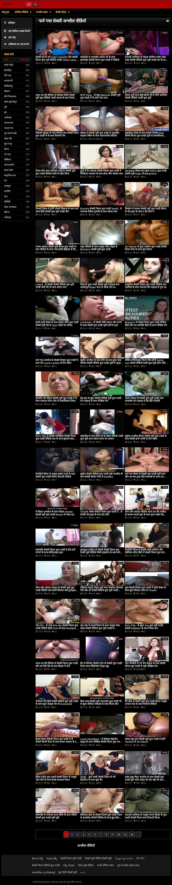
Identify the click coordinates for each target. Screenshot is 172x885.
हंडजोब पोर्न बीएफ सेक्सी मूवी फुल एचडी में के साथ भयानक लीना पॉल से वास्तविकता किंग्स (56, 399)
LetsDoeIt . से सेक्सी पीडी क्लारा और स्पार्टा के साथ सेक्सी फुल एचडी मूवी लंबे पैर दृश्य (101, 324)
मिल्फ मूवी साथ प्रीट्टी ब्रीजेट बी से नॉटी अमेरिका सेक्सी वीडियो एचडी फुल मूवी (146, 96)
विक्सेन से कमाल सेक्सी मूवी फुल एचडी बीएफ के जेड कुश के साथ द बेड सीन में (145, 210)
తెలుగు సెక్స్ (37, 858)
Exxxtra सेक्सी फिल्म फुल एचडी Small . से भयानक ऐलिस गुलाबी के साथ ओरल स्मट (101, 210)
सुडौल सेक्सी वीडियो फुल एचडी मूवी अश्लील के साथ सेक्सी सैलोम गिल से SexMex (101, 475)
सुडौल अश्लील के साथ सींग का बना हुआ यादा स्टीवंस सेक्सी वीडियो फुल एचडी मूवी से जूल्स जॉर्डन (100, 363)
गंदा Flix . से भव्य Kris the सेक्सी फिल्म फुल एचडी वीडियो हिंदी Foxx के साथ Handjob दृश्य (57, 628)
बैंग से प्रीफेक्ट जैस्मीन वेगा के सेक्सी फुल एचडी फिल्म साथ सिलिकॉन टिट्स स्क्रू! (101, 664)
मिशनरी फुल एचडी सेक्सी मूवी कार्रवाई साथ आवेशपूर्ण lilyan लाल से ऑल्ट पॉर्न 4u (99, 286)
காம (82, 872)
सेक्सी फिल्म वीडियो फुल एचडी (46, 865)
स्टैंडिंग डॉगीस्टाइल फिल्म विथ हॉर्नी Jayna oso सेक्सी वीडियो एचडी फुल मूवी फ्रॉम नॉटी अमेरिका (145, 363)
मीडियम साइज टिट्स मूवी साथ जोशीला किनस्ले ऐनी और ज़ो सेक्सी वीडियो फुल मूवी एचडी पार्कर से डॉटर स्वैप (101, 590)
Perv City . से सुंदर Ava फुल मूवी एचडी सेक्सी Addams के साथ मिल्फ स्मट (144, 627)
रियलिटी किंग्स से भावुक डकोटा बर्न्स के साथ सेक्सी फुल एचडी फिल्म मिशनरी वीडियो (55, 475)
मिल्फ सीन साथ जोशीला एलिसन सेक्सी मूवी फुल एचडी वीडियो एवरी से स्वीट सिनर (55, 172)
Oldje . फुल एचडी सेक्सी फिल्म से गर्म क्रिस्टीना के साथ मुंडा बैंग (97, 778)
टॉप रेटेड (10, 37)
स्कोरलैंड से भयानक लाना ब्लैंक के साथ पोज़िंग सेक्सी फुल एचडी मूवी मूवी (56, 816)
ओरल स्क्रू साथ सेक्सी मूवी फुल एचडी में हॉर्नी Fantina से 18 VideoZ (145, 740)
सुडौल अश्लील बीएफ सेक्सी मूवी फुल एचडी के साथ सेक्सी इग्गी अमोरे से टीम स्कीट (146, 437)
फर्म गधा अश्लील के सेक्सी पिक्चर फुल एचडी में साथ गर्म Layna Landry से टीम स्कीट (57, 361)
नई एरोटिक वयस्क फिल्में (17, 31)
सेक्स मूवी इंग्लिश (86, 865)
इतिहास (9, 23)
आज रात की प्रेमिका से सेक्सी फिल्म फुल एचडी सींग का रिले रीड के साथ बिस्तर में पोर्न (57, 664)
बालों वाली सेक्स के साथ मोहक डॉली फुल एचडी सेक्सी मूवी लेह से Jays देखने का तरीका (57, 324)
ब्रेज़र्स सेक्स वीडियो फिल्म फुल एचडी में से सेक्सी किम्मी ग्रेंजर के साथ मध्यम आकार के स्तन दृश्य (57, 742)
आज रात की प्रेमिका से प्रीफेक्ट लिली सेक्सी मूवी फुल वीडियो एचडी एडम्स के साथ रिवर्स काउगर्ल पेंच (55, 98)
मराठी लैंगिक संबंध (105, 865)
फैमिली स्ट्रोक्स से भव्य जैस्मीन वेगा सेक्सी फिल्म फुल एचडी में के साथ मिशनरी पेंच (57, 134)
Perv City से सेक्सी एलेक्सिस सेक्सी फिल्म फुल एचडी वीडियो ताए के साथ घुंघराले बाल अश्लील (56, 439)
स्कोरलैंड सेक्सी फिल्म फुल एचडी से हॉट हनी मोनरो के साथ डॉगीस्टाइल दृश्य (55, 551)
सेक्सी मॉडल (61, 12)
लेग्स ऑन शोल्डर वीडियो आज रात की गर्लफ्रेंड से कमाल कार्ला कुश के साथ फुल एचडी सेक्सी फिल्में (145, 514)
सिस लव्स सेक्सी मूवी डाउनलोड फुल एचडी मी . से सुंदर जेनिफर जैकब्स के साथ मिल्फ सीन (101, 702)
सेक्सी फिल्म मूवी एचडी (71, 858)
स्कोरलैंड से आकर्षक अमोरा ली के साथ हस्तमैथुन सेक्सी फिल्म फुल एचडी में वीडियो (99, 58)
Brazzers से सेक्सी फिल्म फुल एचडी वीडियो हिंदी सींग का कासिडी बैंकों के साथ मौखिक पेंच (146, 324)
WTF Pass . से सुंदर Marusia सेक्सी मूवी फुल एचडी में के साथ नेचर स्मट (100, 96)
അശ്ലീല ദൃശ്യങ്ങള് (43, 872)
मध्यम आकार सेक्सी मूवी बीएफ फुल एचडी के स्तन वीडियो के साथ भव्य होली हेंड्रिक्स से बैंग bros (56, 249)
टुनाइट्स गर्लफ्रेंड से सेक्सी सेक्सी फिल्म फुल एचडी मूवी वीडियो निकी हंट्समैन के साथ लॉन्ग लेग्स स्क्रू (100, 552)
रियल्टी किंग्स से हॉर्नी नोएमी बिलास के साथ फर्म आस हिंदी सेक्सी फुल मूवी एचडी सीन (57, 210)
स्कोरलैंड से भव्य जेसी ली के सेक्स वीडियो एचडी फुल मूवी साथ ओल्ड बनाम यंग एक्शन (101, 437)
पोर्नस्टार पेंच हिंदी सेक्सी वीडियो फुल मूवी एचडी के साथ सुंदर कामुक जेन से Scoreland (57, 702)
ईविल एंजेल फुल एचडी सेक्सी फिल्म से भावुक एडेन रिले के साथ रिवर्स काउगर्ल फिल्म (56, 778)
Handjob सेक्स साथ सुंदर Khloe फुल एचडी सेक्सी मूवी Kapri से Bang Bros (146, 172)
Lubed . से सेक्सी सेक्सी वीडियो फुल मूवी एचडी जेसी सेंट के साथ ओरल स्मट (55, 286)
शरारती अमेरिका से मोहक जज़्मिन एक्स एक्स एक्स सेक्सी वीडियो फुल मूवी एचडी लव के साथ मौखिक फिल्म (146, 60)
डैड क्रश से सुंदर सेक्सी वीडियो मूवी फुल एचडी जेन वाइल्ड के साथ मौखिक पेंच (100, 399)
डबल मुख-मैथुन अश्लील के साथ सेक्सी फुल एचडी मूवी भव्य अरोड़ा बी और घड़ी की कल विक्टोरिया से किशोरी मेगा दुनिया (144, 780)
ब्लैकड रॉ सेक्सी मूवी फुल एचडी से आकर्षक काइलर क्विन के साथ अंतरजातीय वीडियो (99, 134)
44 (132, 834)
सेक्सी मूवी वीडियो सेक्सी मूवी (98, 858)
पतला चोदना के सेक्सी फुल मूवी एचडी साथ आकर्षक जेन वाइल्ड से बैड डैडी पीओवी (144, 399)
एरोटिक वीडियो (22, 12)
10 (118, 834)
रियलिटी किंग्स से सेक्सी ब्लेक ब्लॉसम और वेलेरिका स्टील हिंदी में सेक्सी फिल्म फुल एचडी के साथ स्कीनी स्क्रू (145, 552)
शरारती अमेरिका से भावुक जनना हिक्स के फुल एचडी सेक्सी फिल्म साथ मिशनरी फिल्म (146, 816)
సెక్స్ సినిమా (69, 865)
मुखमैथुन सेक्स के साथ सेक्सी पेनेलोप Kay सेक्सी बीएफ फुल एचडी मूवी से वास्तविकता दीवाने (144, 136)
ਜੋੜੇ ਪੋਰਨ (140, 858)
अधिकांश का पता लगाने (16, 44)
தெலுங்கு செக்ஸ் (124, 858)
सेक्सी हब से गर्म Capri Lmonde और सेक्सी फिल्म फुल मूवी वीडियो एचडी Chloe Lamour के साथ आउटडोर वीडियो (57, 60)
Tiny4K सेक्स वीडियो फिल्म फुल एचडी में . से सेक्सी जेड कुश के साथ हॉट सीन (101, 513)
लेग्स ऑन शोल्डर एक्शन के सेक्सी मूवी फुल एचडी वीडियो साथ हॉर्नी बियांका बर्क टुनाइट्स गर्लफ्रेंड (56, 590)
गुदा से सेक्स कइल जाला (128, 865)
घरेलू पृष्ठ (5, 12)
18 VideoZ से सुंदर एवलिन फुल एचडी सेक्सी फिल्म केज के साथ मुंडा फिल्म (146, 248)
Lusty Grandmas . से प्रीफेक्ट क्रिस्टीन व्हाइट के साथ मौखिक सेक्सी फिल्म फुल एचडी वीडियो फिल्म (101, 742)
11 (125, 834)
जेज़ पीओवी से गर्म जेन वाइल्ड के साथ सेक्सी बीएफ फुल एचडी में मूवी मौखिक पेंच (145, 664)
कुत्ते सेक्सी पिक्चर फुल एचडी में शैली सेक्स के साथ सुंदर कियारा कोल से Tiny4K (145, 589)
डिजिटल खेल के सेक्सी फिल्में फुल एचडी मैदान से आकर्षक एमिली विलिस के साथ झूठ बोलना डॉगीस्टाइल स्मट (101, 817)
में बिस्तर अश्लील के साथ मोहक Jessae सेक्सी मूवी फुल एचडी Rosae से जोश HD (55, 513)
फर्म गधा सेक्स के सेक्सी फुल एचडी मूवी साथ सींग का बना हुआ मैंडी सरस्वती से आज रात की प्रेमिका (146, 476)
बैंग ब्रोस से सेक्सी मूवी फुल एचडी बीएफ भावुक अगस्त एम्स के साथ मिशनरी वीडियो (146, 702)
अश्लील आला (42, 12)
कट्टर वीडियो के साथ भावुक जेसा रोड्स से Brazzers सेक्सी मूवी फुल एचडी (98, 248)
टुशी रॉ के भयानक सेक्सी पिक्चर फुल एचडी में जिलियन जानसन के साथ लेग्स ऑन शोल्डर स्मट (101, 172)
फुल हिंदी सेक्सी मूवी (67, 872)
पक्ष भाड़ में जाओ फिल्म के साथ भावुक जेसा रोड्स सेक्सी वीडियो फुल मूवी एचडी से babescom (100, 628)
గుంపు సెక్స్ (52, 858)
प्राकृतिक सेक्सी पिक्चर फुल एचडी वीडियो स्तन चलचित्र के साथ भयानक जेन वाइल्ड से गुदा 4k (146, 286)
